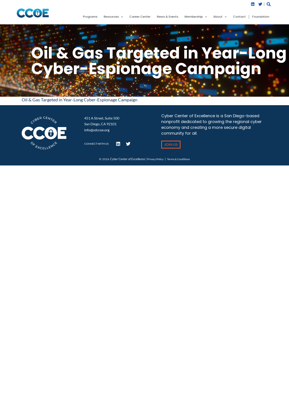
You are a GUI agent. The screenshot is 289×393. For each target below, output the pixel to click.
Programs (90, 17)
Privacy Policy (155, 159)
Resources (113, 17)
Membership (195, 17)
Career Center (140, 17)
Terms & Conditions (178, 159)
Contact (239, 17)
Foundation (260, 17)
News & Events (167, 17)
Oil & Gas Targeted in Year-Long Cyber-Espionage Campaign (79, 99)
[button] (268, 4)
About (220, 17)
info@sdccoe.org (96, 130)
